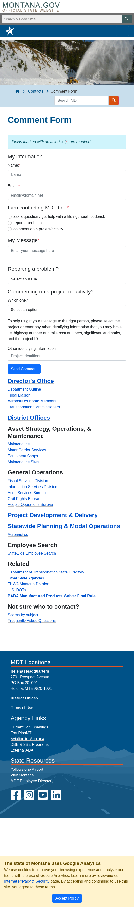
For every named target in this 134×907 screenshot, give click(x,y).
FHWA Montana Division (28, 584)
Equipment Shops (23, 456)
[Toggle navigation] (122, 31)
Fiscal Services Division (28, 481)
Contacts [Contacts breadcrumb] (35, 91)
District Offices (29, 417)
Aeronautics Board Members (32, 401)
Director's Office (31, 381)
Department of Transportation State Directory (46, 572)
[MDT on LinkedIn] (56, 795)
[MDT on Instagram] (29, 795)
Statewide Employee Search (32, 553)
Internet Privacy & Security (26, 881)
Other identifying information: (32, 348)
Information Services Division (32, 487)
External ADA (22, 750)
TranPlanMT (21, 733)
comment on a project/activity (38, 229)
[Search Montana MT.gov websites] (67, 19)
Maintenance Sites (23, 462)
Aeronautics (18, 534)
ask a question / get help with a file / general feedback (59, 217)
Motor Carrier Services (27, 450)
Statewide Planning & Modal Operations (64, 526)
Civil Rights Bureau (24, 499)
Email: (14, 186)
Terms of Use (22, 708)
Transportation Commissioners (34, 407)
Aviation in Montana (27, 739)
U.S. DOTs (17, 590)
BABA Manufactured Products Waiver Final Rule (52, 596)
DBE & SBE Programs (30, 744)
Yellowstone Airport (27, 769)
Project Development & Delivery (53, 515)
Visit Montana (22, 775)
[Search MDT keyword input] (81, 100)
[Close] (67, 898)
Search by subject (23, 615)
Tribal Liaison (19, 395)
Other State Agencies (26, 578)
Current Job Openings (29, 727)
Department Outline (24, 389)
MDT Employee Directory (32, 781)
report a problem (27, 223)
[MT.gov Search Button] (127, 19)
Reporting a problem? (33, 269)
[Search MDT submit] (114, 100)
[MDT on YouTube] (43, 795)
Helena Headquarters (30, 671)
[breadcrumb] (17, 91)
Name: (14, 165)
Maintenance (19, 444)
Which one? (18, 300)
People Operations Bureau (30, 504)
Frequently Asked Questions (32, 621)
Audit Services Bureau (27, 493)
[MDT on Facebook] (16, 795)
